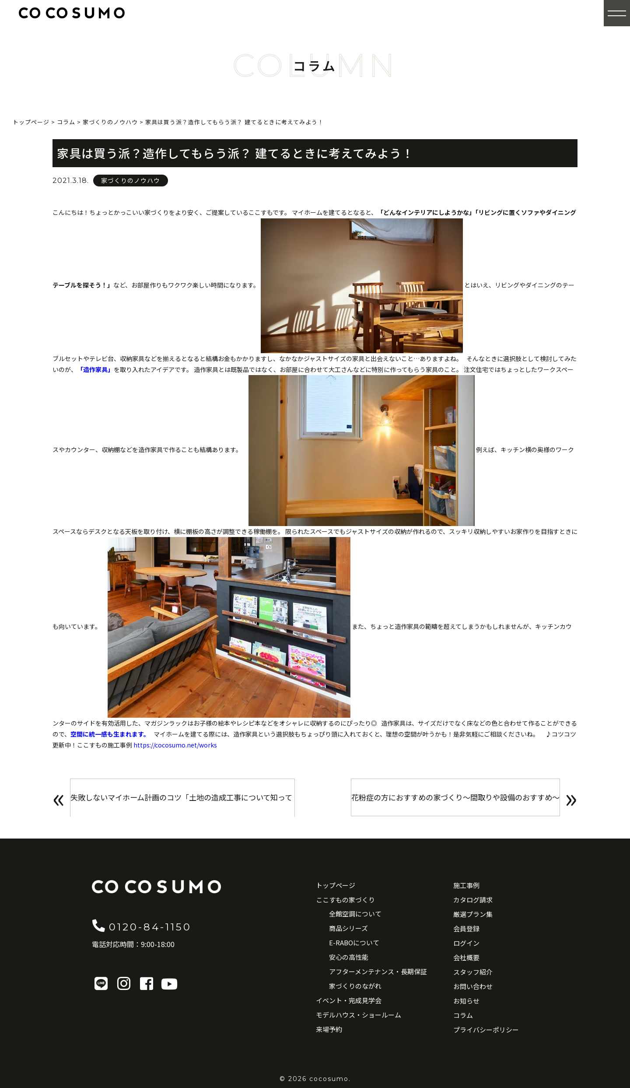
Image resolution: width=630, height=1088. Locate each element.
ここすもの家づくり (345, 899)
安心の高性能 (348, 957)
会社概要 (466, 957)
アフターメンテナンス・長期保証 (378, 971)
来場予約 (329, 1029)
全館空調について (355, 913)
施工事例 (466, 885)
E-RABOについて (354, 942)
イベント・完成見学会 (349, 1000)
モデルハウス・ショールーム (358, 1014)
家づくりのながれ (355, 985)
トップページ (335, 885)
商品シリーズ (348, 928)
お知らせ (466, 1000)
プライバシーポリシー (486, 1029)
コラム (463, 1015)
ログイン (466, 943)
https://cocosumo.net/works (175, 745)
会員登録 (466, 928)
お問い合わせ (473, 986)
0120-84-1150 (156, 925)
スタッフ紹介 (473, 971)
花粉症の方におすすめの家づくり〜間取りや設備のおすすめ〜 (447, 799)
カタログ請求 (473, 899)
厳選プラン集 (473, 914)
